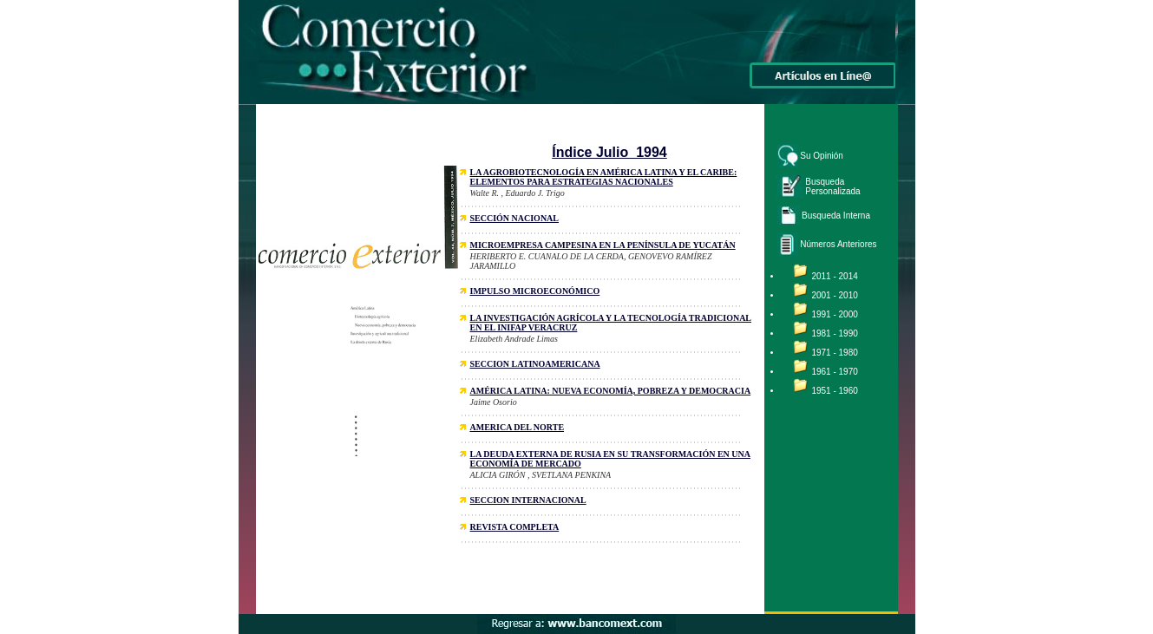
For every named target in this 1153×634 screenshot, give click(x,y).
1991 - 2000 (834, 314)
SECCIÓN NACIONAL (515, 218)
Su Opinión (821, 155)
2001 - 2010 (834, 295)
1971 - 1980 (834, 352)
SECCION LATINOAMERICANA (535, 364)
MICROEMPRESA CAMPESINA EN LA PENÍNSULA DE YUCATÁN (603, 245)
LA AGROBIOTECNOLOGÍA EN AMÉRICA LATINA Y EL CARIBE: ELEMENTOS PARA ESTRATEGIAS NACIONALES (603, 176)
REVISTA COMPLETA (515, 527)
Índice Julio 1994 (609, 152)
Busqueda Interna (836, 215)
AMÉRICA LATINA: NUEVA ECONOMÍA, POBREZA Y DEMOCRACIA (610, 390)
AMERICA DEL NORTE (517, 427)
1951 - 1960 (834, 390)
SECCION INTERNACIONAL (528, 500)
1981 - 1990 (834, 333)
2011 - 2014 (834, 276)
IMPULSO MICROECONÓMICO (535, 291)
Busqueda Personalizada (832, 186)
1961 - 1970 (834, 371)
